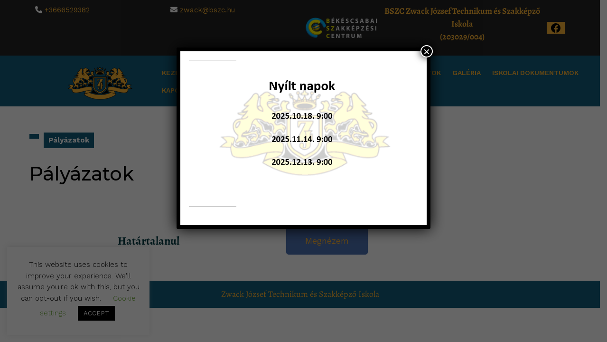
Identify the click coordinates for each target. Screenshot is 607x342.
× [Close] (426, 51)
